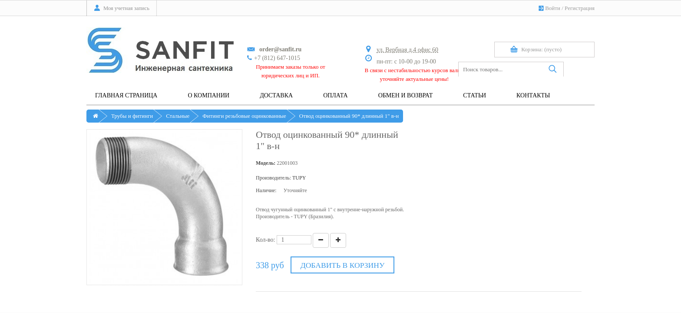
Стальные (177, 116)
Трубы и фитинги (132, 116)
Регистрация (580, 8)
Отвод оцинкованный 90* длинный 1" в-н (349, 116)
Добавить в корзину (342, 265)
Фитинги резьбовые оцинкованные (244, 116)
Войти (552, 8)
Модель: (265, 163)
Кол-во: (265, 239)
